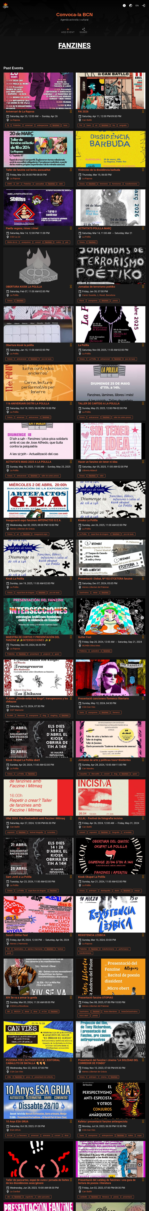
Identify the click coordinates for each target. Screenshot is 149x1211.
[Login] (143, 5)
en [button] (137, 5)
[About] (124, 5)
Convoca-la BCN (74, 14)
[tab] (68, 31)
